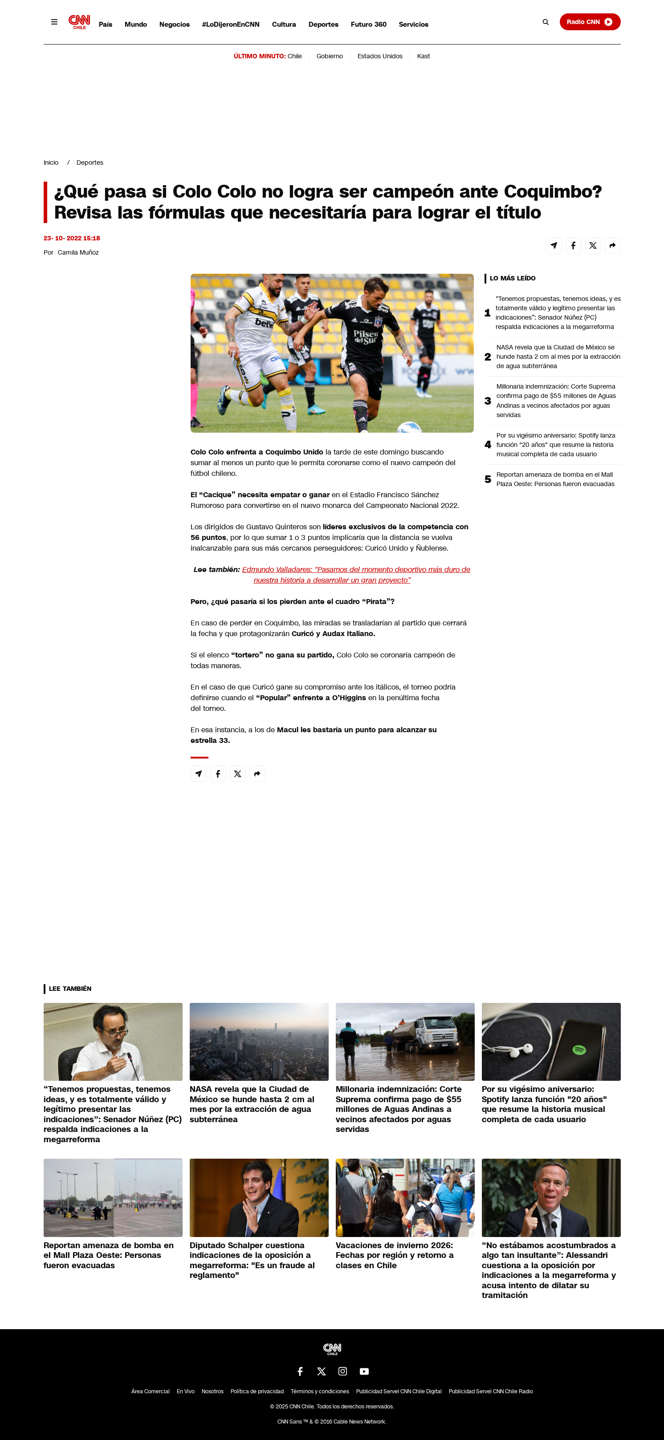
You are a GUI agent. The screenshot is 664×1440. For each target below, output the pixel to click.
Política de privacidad (257, 1391)
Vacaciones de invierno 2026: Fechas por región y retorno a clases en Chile (395, 1255)
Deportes (323, 24)
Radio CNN (590, 22)
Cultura (284, 24)
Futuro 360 (369, 24)
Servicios (413, 24)
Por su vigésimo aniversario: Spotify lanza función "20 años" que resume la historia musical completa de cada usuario (556, 444)
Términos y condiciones (320, 1391)
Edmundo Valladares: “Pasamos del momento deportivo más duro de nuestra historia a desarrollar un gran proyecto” (356, 574)
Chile (295, 56)
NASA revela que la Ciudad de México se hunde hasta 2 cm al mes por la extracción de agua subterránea (558, 356)
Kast (423, 56)
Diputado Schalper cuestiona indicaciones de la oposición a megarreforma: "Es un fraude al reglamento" (252, 1261)
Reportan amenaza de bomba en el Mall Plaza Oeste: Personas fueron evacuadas (556, 479)
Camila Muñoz (78, 252)
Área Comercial (150, 1391)
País (105, 24)
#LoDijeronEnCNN (231, 24)
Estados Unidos (380, 56)
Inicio (51, 162)
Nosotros (213, 1391)
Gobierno (330, 56)
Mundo (136, 24)
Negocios (174, 24)
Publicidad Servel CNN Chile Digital (399, 1391)
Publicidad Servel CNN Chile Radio (491, 1391)
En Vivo (186, 1391)
